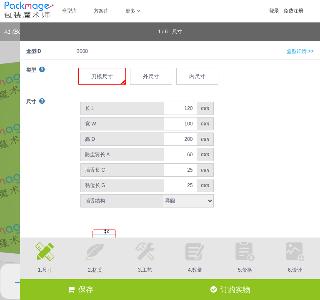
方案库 (101, 11)
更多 (132, 11)
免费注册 (293, 11)
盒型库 (69, 11)
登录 (274, 11)
